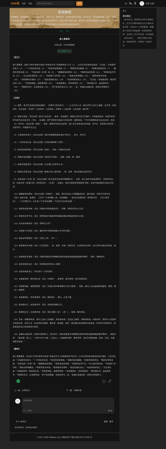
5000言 (15, 3)
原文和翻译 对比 (64, 51)
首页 (24, 3)
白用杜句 (26, 390)
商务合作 (66, 437)
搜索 (79, 3)
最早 (111, 421)
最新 (106, 421)
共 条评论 (21, 421)
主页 (65, 45)
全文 (61, 31)
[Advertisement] (138, 89)
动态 (30, 3)
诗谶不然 (78, 390)
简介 (68, 31)
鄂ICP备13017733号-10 (81, 437)
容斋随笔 (71, 45)
